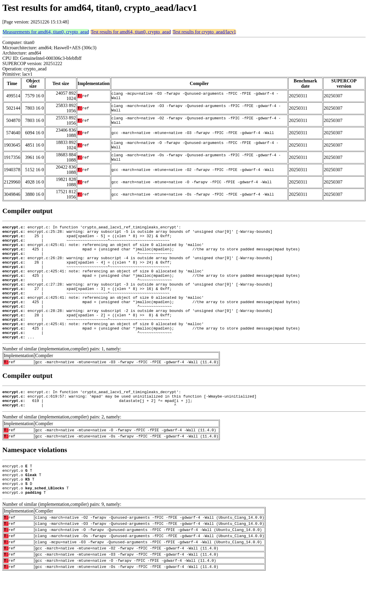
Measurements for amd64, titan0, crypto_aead (46, 31)
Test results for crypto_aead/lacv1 (204, 31)
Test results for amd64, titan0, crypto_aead (131, 31)
